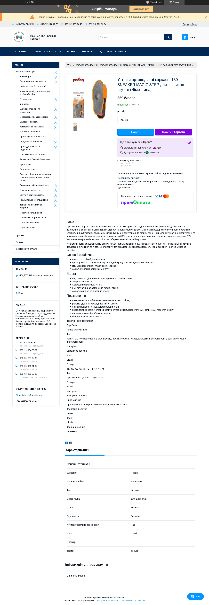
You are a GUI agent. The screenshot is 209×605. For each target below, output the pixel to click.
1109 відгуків (156, 2)
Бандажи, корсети (29, 122)
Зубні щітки (25, 164)
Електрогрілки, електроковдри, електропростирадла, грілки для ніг (35, 177)
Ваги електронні (28, 169)
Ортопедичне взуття (30, 190)
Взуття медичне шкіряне (32, 195)
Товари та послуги (44, 51)
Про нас (71, 51)
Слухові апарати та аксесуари (30, 110)
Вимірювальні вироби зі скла (34, 185)
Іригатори (25, 104)
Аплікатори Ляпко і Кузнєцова (35, 159)
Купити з (173, 132)
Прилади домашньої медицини (30, 148)
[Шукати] (168, 37)
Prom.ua (120, 597)
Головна (20, 51)
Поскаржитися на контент (107, 600)
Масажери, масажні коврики (34, 117)
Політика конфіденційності (133, 600)
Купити (135, 132)
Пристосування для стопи (33, 136)
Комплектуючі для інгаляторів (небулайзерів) (35, 92)
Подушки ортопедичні (31, 141)
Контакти (88, 51)
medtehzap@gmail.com (30, 395)
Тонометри (25, 76)
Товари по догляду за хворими (31, 206)
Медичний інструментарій (33, 217)
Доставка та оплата (113, 51)
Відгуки (20, 242)
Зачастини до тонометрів (33, 81)
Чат (195, 596)
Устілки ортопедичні (87, 65)
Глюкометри (26, 99)
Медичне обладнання (31, 213)
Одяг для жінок (28, 227)
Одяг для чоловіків (30, 222)
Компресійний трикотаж (32, 126)
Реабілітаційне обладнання (34, 200)
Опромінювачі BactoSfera (33, 154)
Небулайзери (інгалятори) (33, 86)
